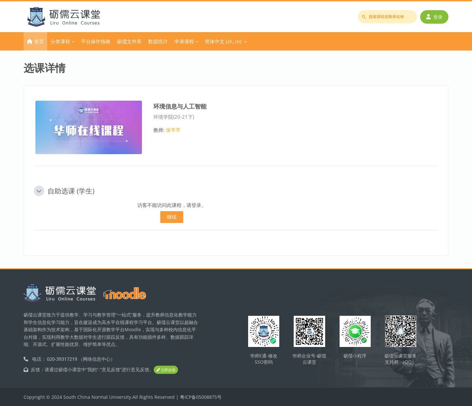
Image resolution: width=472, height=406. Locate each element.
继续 (172, 216)
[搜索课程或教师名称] (387, 17)
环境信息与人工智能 (179, 106)
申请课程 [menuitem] (184, 41)
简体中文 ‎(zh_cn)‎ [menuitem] (223, 41)
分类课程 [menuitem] (60, 41)
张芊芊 (173, 130)
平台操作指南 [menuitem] (95, 41)
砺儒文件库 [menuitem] (129, 41)
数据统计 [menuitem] (158, 41)
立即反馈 (165, 370)
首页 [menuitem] (39, 41)
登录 (434, 17)
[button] (39, 191)
